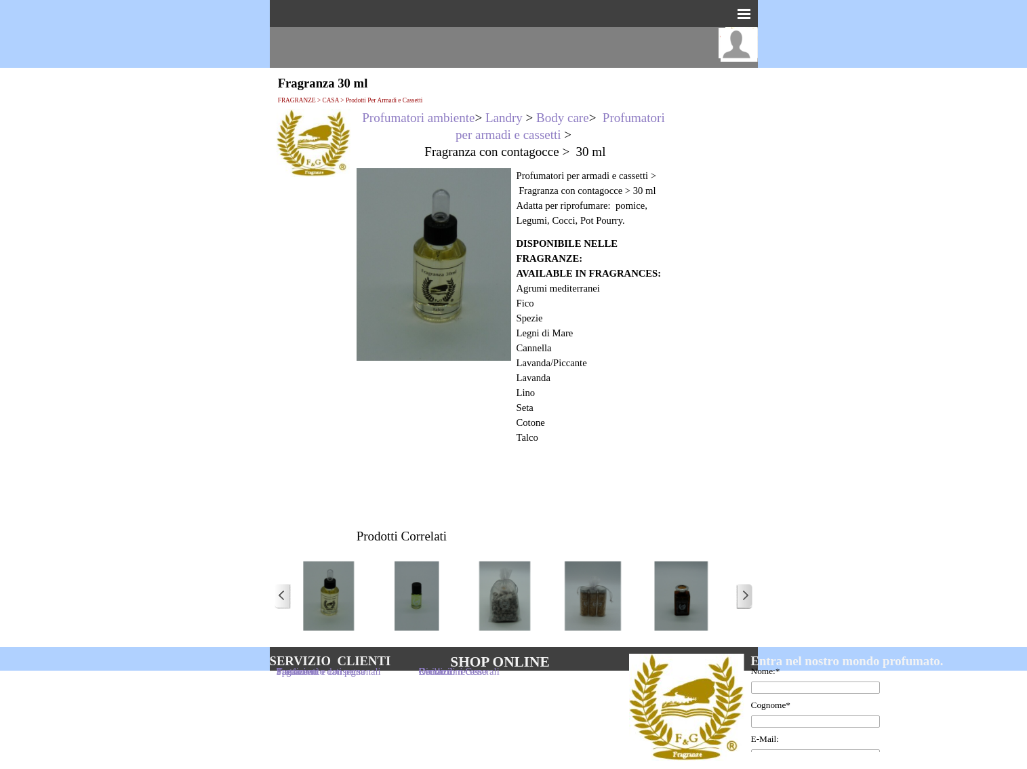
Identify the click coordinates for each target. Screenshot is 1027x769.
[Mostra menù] (744, 13)
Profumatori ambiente (418, 118)
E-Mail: (765, 739)
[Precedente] (283, 596)
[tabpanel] (514, 134)
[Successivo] (744, 596)
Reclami (435, 671)
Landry (504, 118)
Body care (562, 118)
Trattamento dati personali (329, 671)
